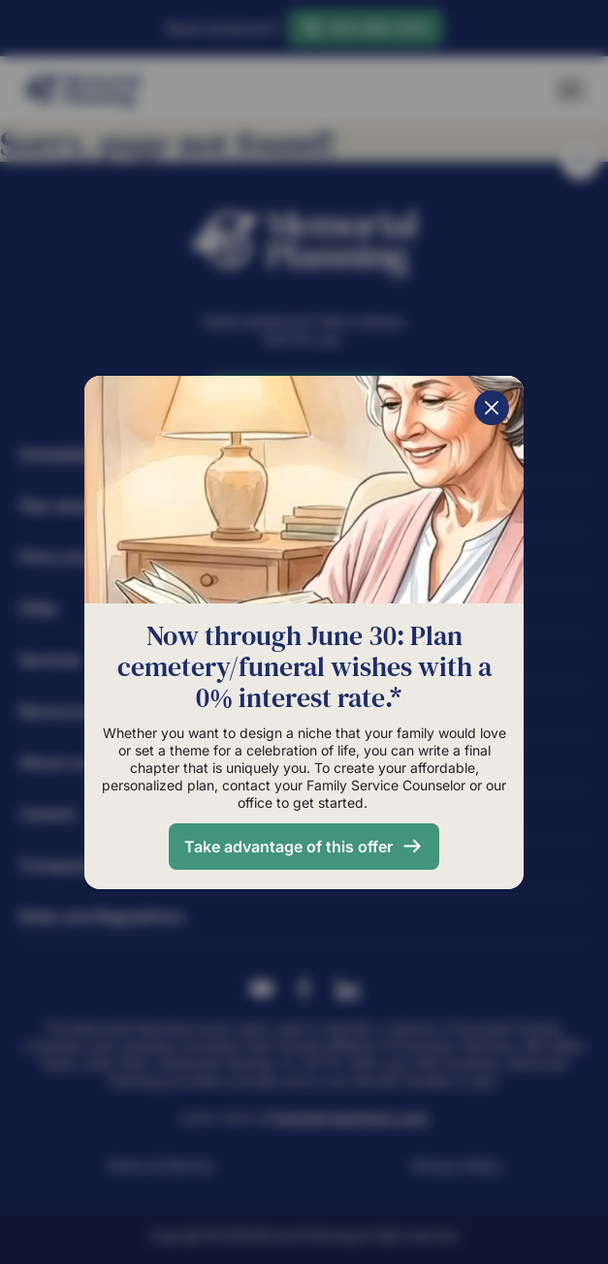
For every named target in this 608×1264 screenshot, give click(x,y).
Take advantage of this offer (288, 846)
